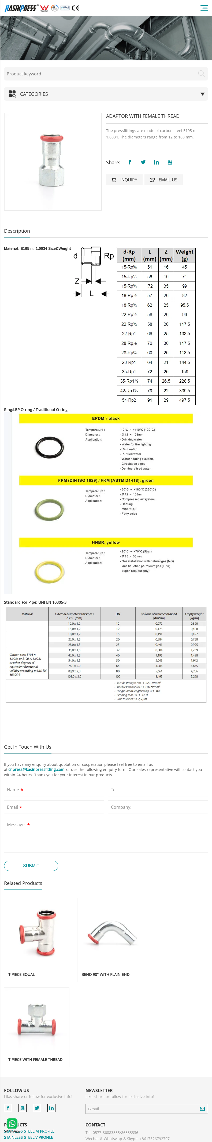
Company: (121, 807)
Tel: (114, 790)
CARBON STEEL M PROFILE (27, 1067)
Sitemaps (190, 1136)
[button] (10, 161)
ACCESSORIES (16, 1105)
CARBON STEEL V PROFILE (27, 1073)
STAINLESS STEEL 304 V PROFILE (32, 1061)
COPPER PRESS (17, 1093)
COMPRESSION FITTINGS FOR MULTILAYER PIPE (41, 1122)
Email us (163, 180)
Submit (31, 865)
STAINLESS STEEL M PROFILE (29, 1041)
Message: (19, 825)
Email (15, 807)
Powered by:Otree (142, 1136)
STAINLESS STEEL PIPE (23, 1080)
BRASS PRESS (16, 1099)
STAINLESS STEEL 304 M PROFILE (33, 1054)
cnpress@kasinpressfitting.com (36, 769)
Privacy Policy (168, 1136)
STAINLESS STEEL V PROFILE (28, 1048)
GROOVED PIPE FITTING (25, 1086)
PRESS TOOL (15, 1112)
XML (204, 1136)
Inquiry (124, 180)
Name (15, 790)
